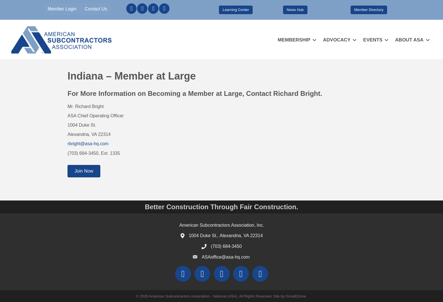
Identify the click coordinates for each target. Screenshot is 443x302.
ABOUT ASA (409, 40)
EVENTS (373, 40)
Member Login (61, 8)
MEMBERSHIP (294, 40)
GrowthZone (296, 296)
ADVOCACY (336, 40)
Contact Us (96, 8)
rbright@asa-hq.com (88, 143)
